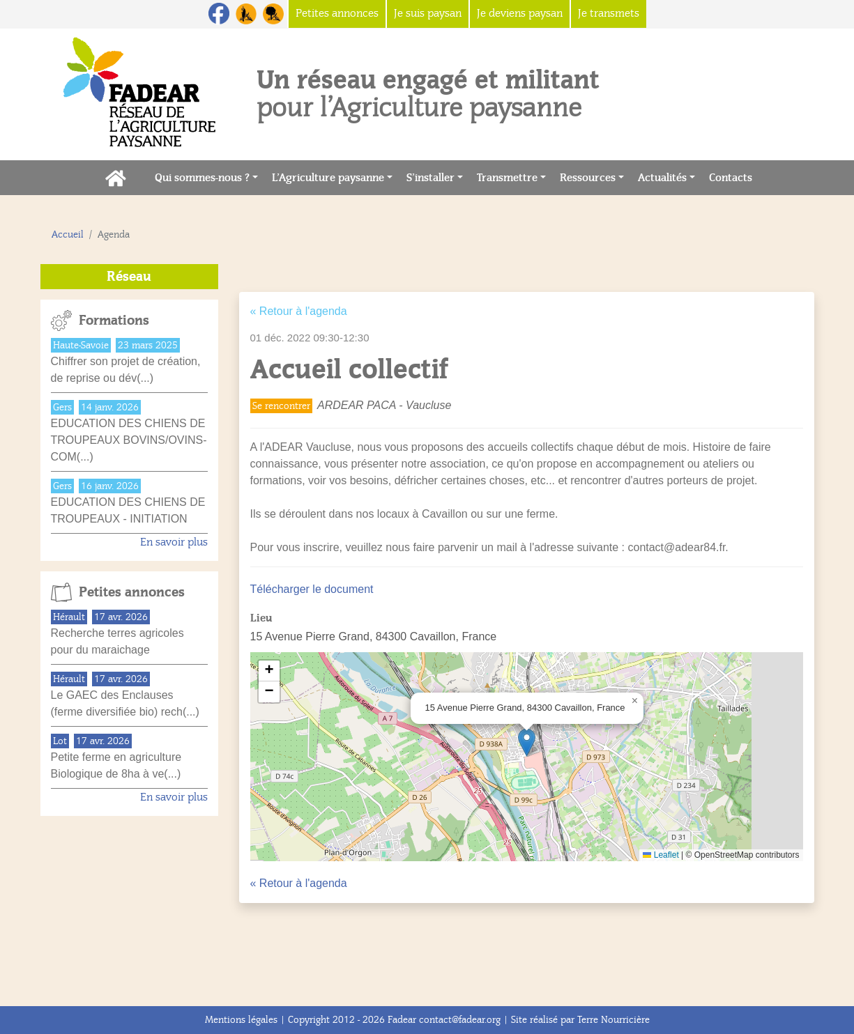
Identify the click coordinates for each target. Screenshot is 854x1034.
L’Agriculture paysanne (328, 178)
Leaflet (660, 855)
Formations (114, 320)
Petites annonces (132, 592)
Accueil (68, 234)
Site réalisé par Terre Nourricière (580, 1020)
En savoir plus (174, 542)
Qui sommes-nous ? (202, 178)
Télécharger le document (312, 589)
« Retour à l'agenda (298, 311)
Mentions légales (241, 1020)
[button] (526, 742)
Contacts (734, 177)
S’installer (430, 178)
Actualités (662, 178)
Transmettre (507, 178)
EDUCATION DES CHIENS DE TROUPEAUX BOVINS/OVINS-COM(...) (129, 440)
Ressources (588, 178)
